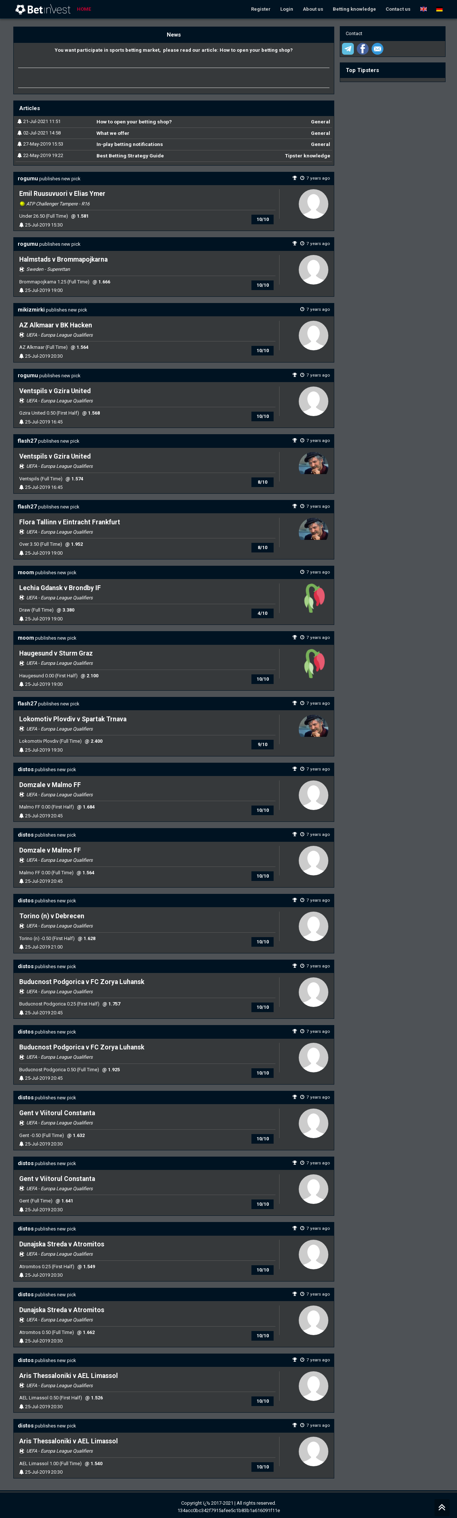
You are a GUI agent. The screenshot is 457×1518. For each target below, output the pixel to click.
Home (84, 9)
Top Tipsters (362, 70)
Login (286, 9)
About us (313, 9)
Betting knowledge (354, 9)
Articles (29, 108)
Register (261, 9)
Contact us (398, 9)
